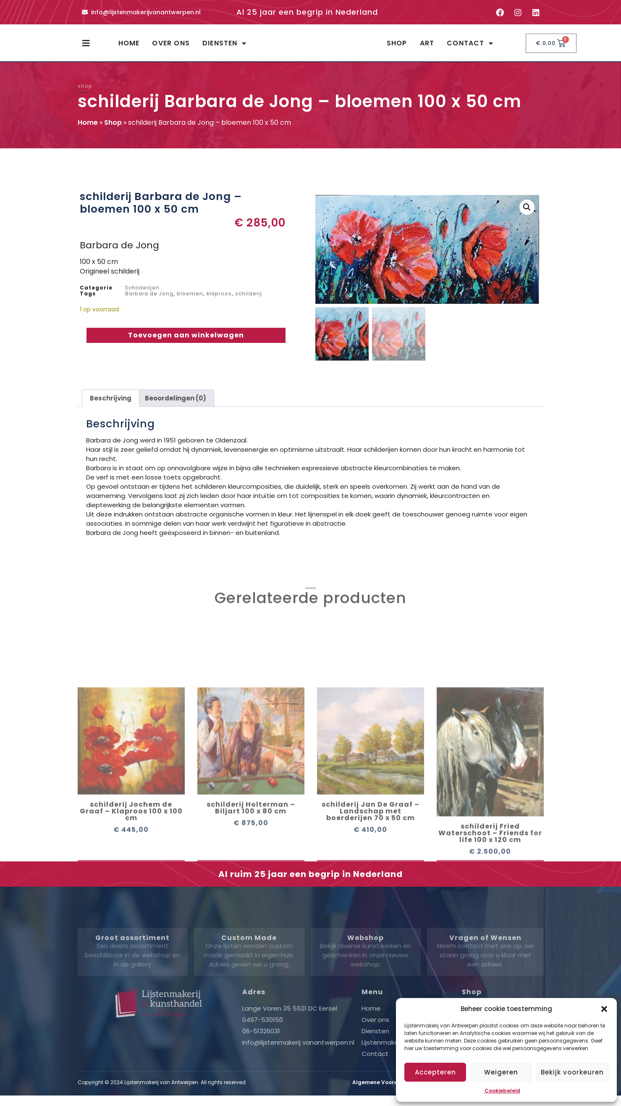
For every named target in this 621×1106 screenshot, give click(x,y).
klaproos (219, 301)
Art (427, 47)
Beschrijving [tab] (110, 405)
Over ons (171, 47)
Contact (470, 47)
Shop (397, 47)
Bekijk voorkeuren (572, 1072)
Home (129, 47)
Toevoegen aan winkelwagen (186, 343)
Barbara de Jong (149, 301)
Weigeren (501, 1072)
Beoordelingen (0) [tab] (175, 405)
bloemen (190, 301)
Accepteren (435, 1072)
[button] (604, 1009)
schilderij (248, 301)
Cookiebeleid (502, 1090)
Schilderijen (142, 295)
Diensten (224, 47)
